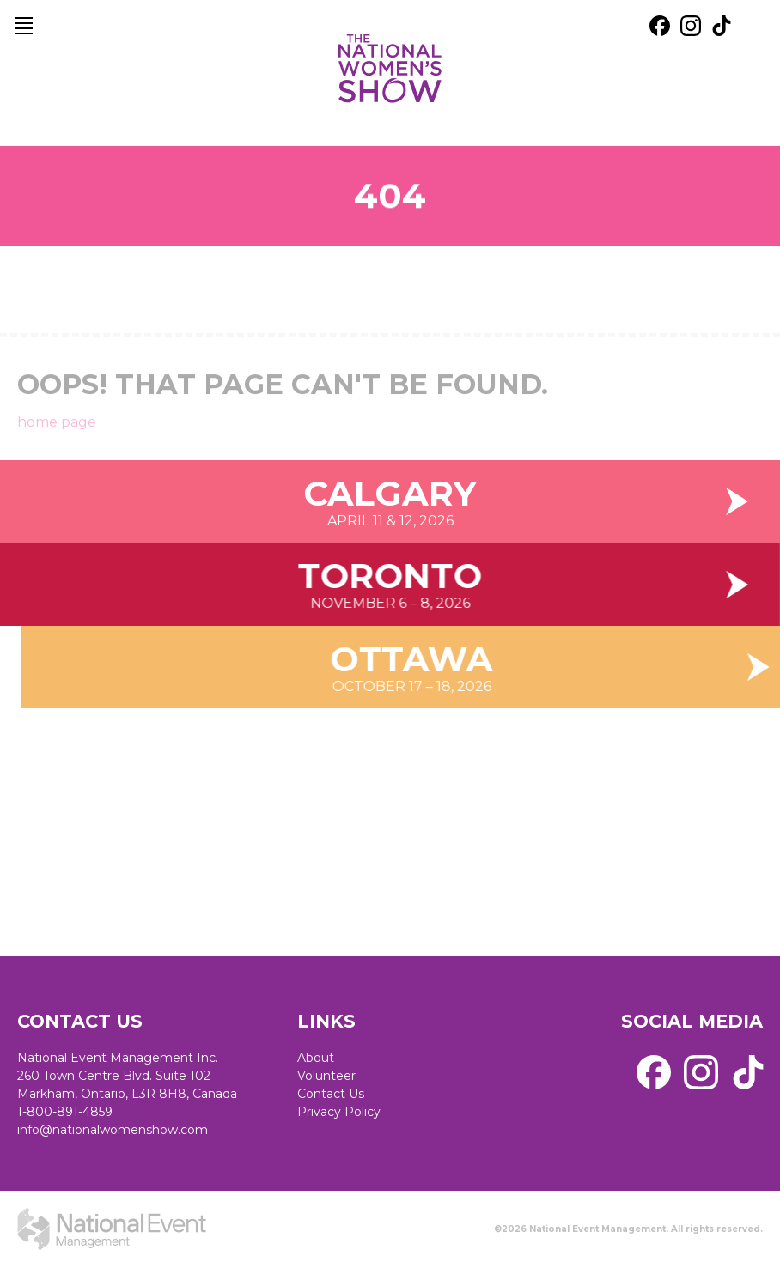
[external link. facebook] (659, 26)
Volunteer (326, 1075)
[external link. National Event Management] (111, 1229)
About (315, 1057)
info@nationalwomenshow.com (112, 1130)
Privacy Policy (339, 1111)
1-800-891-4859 (65, 1111)
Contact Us (330, 1093)
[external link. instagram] (690, 26)
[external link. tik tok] (721, 26)
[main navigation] (24, 26)
